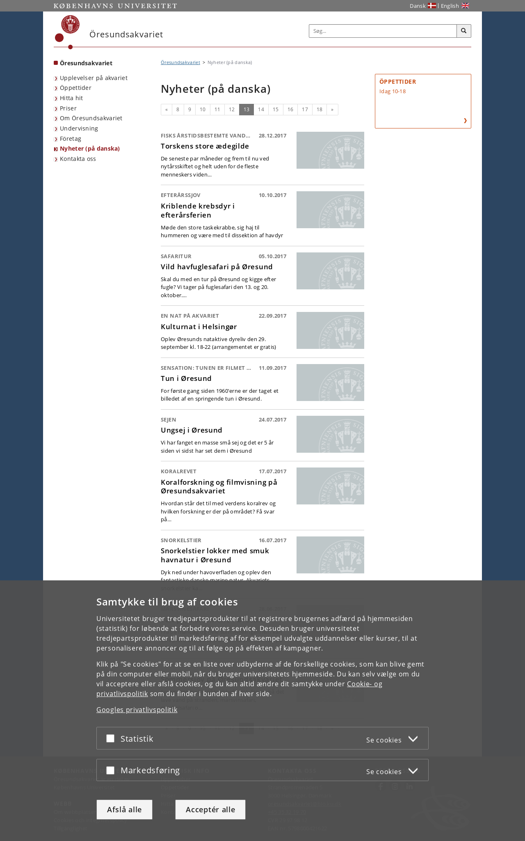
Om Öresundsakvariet (91, 118)
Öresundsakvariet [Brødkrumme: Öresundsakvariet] (180, 62)
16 (291, 109)
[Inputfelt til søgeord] (383, 31)
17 (305, 109)
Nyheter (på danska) (90, 148)
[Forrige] (166, 109)
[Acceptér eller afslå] (112, 738)
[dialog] (262, 710)
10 (203, 109)
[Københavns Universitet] (67, 32)
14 (261, 109)
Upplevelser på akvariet (94, 78)
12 (232, 109)
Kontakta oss (78, 159)
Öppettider (75, 88)
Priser (68, 108)
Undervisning (79, 128)
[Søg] (464, 31)
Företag (70, 138)
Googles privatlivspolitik (137, 709)
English (450, 5)
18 (320, 109)
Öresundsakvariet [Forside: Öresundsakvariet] (86, 63)
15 (276, 109)
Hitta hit (71, 98)
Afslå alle (124, 809)
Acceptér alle (210, 809)
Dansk (418, 5)
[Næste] (332, 109)
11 (218, 109)
